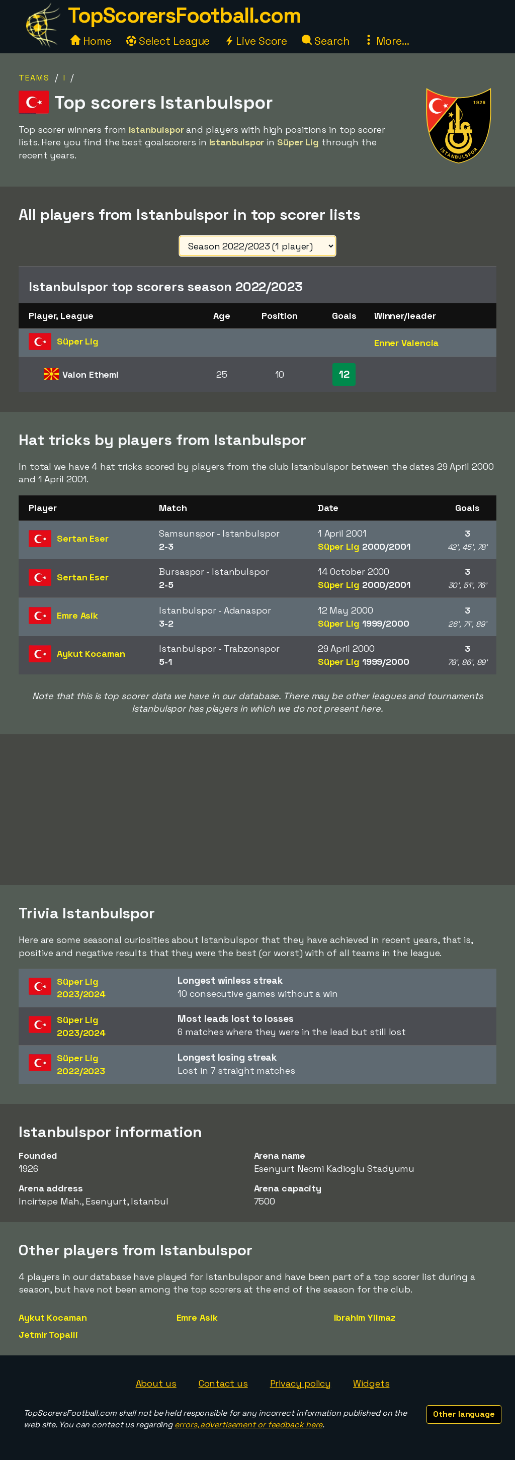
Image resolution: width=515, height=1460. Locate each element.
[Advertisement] (257, 809)
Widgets (371, 1383)
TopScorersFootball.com (184, 15)
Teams (34, 77)
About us (156, 1383)
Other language (464, 1414)
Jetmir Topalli (48, 1334)
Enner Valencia (406, 343)
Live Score (255, 41)
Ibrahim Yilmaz (364, 1317)
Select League (168, 41)
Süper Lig (364, 546)
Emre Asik (197, 1317)
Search (325, 41)
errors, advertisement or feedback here (248, 1424)
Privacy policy (300, 1383)
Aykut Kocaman (53, 1317)
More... (386, 41)
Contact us (223, 1383)
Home (91, 41)
